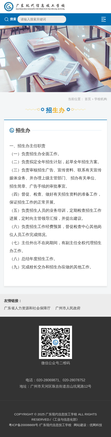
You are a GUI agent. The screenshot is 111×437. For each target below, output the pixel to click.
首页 (88, 99)
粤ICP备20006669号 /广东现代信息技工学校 (40, 425)
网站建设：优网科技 (88, 425)
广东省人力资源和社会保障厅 (27, 308)
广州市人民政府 (67, 308)
